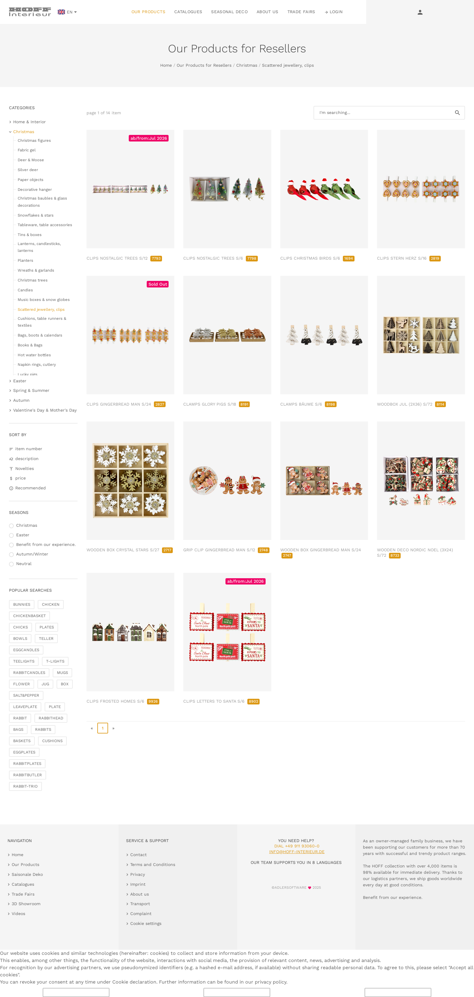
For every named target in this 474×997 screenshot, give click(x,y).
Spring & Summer (31, 390)
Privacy (137, 874)
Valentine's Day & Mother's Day (45, 410)
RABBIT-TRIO (25, 786)
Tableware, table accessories (45, 225)
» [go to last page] (113, 728)
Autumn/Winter (32, 554)
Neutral (23, 563)
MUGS (62, 672)
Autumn (21, 400)
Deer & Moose (31, 160)
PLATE (55, 706)
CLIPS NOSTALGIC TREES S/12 (124, 258)
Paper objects (30, 179)
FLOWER (21, 684)
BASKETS (22, 741)
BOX (65, 684)
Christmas (246, 65)
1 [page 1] (103, 728)
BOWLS (20, 638)
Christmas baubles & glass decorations (42, 201)
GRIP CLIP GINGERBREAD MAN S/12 (226, 549)
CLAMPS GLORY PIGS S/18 (216, 404)
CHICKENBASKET (29, 616)
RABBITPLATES (27, 763)
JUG (45, 684)
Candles (25, 290)
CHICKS (20, 627)
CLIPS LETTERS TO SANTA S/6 (221, 701)
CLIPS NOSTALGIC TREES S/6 (220, 258)
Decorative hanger (35, 189)
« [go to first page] (92, 728)
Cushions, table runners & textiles (42, 322)
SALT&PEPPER (26, 695)
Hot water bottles (34, 355)
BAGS (18, 729)
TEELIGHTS (23, 661)
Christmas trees (33, 280)
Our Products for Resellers (204, 65)
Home (166, 65)
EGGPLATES (24, 752)
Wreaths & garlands (36, 270)
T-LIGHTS (55, 661)
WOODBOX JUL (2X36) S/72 (411, 404)
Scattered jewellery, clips (288, 65)
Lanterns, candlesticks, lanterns (39, 247)
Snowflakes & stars (36, 215)
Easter (19, 380)
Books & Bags (30, 345)
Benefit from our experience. (46, 544)
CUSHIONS (52, 741)
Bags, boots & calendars (40, 335)
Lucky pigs (27, 374)
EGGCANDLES (26, 650)
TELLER (46, 638)
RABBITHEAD (51, 718)
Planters (25, 260)
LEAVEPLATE (25, 706)
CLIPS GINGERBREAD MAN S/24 (126, 404)
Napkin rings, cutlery (37, 364)
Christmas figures (34, 140)
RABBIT (20, 718)
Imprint (138, 884)
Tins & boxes (30, 234)
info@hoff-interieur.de (297, 851)
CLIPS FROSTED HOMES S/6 (123, 701)
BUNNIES (21, 604)
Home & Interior (29, 121)
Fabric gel (27, 150)
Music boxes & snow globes (44, 299)
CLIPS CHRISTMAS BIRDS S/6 (317, 258)
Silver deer (28, 170)
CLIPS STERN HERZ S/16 (409, 258)
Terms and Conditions (152, 864)
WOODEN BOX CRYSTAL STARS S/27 (130, 549)
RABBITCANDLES (29, 672)
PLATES (47, 627)
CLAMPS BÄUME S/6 (308, 404)
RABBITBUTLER (27, 775)
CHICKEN (51, 604)
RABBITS (43, 729)
